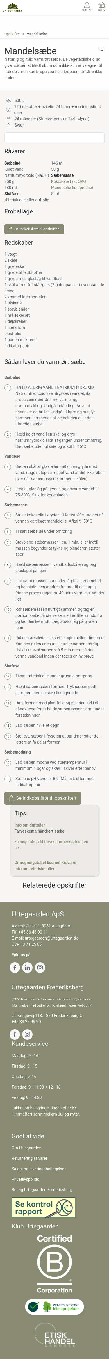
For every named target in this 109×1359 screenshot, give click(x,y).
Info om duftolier (30, 825)
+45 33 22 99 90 (26, 1021)
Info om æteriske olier (35, 868)
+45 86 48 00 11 (33, 932)
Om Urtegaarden (26, 1148)
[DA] (12, 7)
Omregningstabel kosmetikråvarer (46, 862)
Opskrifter (12, 34)
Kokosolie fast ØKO (68, 181)
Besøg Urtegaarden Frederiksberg (42, 1189)
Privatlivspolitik (25, 1179)
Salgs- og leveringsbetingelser (39, 1168)
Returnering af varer (29, 1158)
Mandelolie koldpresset (72, 187)
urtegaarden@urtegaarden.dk (51, 938)
